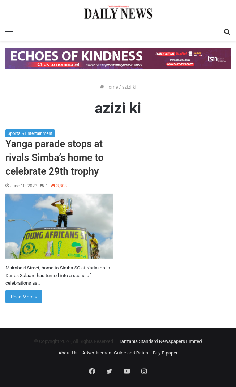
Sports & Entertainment (30, 133)
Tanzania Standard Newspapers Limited (160, 341)
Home (109, 87)
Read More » (24, 296)
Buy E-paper (165, 353)
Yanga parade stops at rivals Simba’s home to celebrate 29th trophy (54, 157)
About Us (67, 353)
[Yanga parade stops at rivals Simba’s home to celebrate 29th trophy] (59, 226)
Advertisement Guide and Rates (115, 353)
